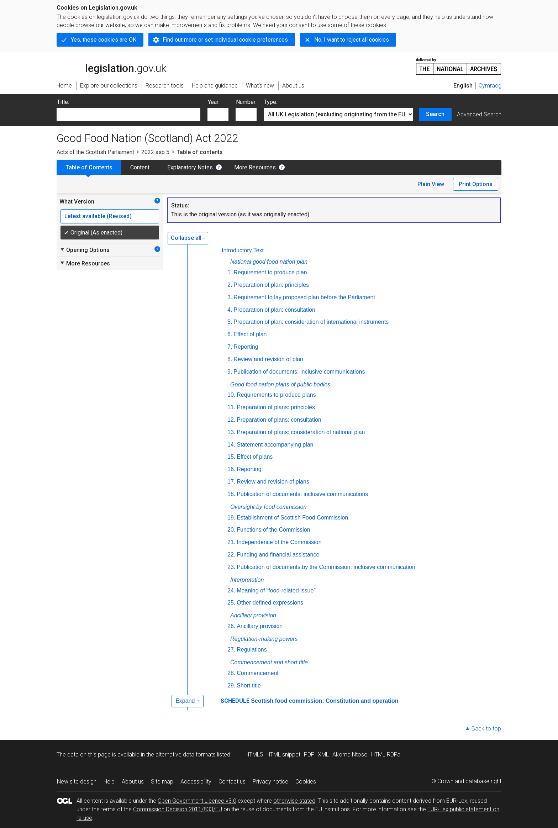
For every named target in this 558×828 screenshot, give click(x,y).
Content (139, 167)
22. (231, 555)
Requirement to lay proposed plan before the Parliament (304, 297)
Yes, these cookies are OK (103, 39)
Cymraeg (490, 85)
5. (229, 322)
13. (231, 432)
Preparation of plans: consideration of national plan (301, 432)
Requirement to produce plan (270, 272)
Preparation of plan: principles (271, 285)
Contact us (232, 781)
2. (229, 285)
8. (229, 359)
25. (231, 603)
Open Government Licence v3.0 (197, 800)
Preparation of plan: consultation (274, 310)
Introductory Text (243, 250)
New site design (76, 781)
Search (435, 114)
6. (229, 334)
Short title (249, 685)
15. (231, 457)
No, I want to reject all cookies (351, 39)
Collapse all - (188, 237)
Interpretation (247, 580)
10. (231, 395)
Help (109, 781)
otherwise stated (294, 800)
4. (229, 310)
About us (133, 781)
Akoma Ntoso (350, 754)
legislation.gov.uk (111, 65)
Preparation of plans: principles (276, 407)
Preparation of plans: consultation (279, 420)
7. (229, 347)
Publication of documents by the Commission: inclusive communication (326, 567)
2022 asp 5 (155, 152)
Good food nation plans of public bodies (280, 384)
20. (231, 530)
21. (231, 542)
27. (231, 650)
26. (231, 626)
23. (231, 567)
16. (231, 469)
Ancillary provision (253, 615)
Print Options (476, 184)
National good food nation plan (268, 262)
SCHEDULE (235, 700)
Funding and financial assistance (278, 555)
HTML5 (254, 754)
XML (323, 754)
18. (231, 494)
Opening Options (84, 249)
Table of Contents (88, 167)
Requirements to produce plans (276, 395)
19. (231, 518)
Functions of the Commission (273, 530)
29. (231, 685)
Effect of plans (255, 457)
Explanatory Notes (190, 167)
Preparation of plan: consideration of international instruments (311, 322)
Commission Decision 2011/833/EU (177, 809)
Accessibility (195, 781)
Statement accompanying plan (275, 445)
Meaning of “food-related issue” (276, 590)
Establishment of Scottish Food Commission (292, 518)
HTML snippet (283, 754)
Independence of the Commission (279, 542)
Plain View (430, 184)
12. (231, 420)
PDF (309, 754)
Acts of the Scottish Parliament (95, 152)
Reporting (245, 347)
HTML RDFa (385, 754)
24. (231, 590)
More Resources (255, 167)
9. (229, 372)
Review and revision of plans (273, 482)
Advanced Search (479, 114)
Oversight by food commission (268, 507)
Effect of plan (250, 334)
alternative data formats (186, 754)
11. (231, 407)
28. (231, 673)
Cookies (305, 781)
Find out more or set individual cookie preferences (225, 39)
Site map (162, 781)
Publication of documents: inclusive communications (299, 372)
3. (229, 297)
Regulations (252, 650)
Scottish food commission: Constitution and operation (324, 701)
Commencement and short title (269, 662)
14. (231, 445)
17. (231, 482)
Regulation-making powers (264, 639)
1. (229, 272)
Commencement (257, 673)
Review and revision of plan (268, 359)
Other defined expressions (270, 603)
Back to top (486, 728)
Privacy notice (270, 781)
